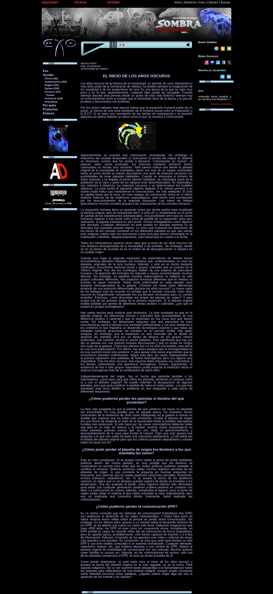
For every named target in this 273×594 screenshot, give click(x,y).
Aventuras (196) (53, 98)
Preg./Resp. (50, 101)
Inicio (177, 2)
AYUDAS (80, 2)
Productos (50, 109)
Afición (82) (50, 78)
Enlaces (48, 113)
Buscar (225, 2)
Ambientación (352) (55, 81)
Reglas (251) (51, 85)
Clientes (212, 2)
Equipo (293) (51, 88)
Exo (45, 71)
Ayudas (48, 74)
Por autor (49, 105)
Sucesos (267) (52, 91)
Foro (201, 2)
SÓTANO (113, 2)
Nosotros (190, 2)
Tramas (49, 95)
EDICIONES (50, 2)
